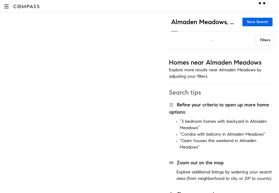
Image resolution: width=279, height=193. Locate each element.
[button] (6, 6)
